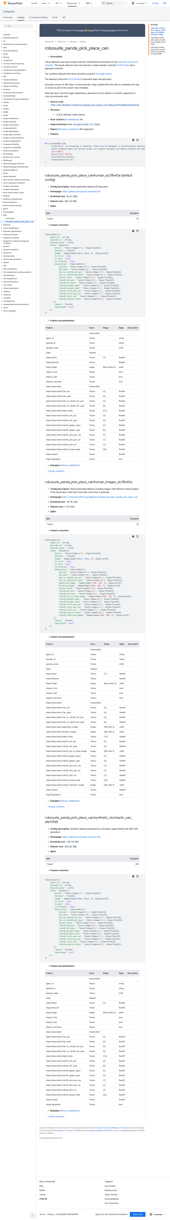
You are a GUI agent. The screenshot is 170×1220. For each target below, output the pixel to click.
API (57, 3)
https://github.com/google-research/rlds (81, 191)
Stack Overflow (111, 1199)
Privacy (50, 1219)
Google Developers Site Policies (100, 1166)
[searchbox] (18, 26)
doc (83, 124)
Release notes (111, 1195)
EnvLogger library (103, 74)
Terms (42, 1219)
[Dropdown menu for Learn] (50, 3)
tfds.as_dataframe (70, 465)
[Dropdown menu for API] (62, 3)
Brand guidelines (112, 1203)
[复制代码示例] (137, 140)
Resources (61, 42)
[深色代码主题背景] (133, 140)
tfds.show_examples (68, 129)
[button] (17, 37)
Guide (55, 17)
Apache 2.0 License (64, 1166)
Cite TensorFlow (111, 1207)
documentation (109, 30)
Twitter (42, 1199)
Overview (7, 17)
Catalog (83, 42)
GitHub (155, 3)
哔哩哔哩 (43, 1203)
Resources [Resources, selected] (72, 3)
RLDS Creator (123, 65)
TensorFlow (49, 42)
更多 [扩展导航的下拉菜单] (88, 3)
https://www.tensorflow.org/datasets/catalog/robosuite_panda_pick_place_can (100, 509)
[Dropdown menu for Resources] (80, 3)
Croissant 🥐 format (85, 30)
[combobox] (114, 3)
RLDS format (74, 79)
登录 (165, 3)
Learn (44, 3)
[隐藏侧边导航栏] (32, 1215)
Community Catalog (38, 17)
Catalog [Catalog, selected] (20, 17)
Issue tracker (110, 1190)
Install (34, 3)
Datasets (9, 11)
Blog (41, 1190)
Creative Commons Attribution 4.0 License (112, 1164)
